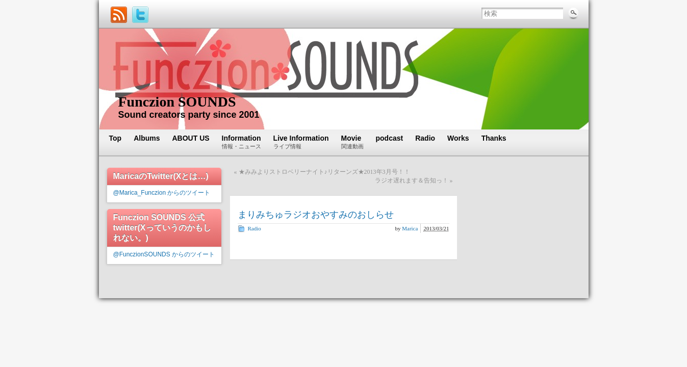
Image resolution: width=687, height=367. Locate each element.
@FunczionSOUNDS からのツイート (164, 254)
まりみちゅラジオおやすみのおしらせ (316, 214)
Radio (254, 228)
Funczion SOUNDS (177, 102)
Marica (410, 228)
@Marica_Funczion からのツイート (162, 192)
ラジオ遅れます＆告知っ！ (411, 180)
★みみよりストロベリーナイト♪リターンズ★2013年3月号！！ (324, 171)
